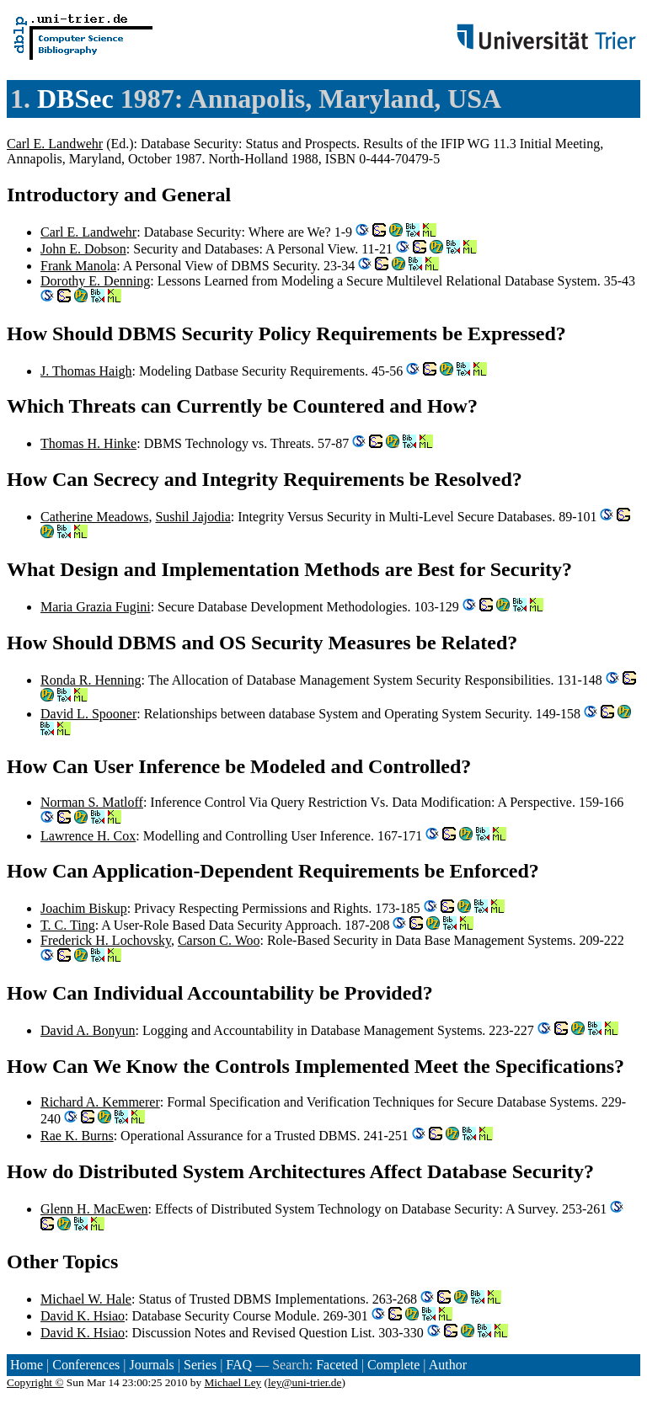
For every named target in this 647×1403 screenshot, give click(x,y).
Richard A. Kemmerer (100, 1102)
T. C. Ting (67, 925)
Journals (151, 1365)
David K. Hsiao (82, 1316)
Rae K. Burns (77, 1135)
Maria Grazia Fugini (95, 607)
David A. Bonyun (87, 1030)
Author (448, 1365)
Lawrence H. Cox (88, 836)
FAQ (239, 1365)
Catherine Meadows (94, 516)
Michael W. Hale (85, 1299)
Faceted (337, 1365)
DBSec (75, 98)
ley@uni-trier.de (304, 1382)
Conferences (86, 1365)
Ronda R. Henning (91, 680)
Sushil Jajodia (192, 516)
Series (200, 1365)
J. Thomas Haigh (86, 371)
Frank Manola (78, 266)
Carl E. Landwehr (55, 143)
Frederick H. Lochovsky (105, 940)
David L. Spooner (88, 714)
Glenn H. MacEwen (94, 1209)
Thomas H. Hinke (88, 443)
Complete (393, 1365)
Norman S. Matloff (91, 802)
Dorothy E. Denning (95, 281)
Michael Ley (233, 1382)
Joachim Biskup (83, 908)
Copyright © (35, 1382)
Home (26, 1365)
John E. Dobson (83, 249)
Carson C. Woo (219, 940)
